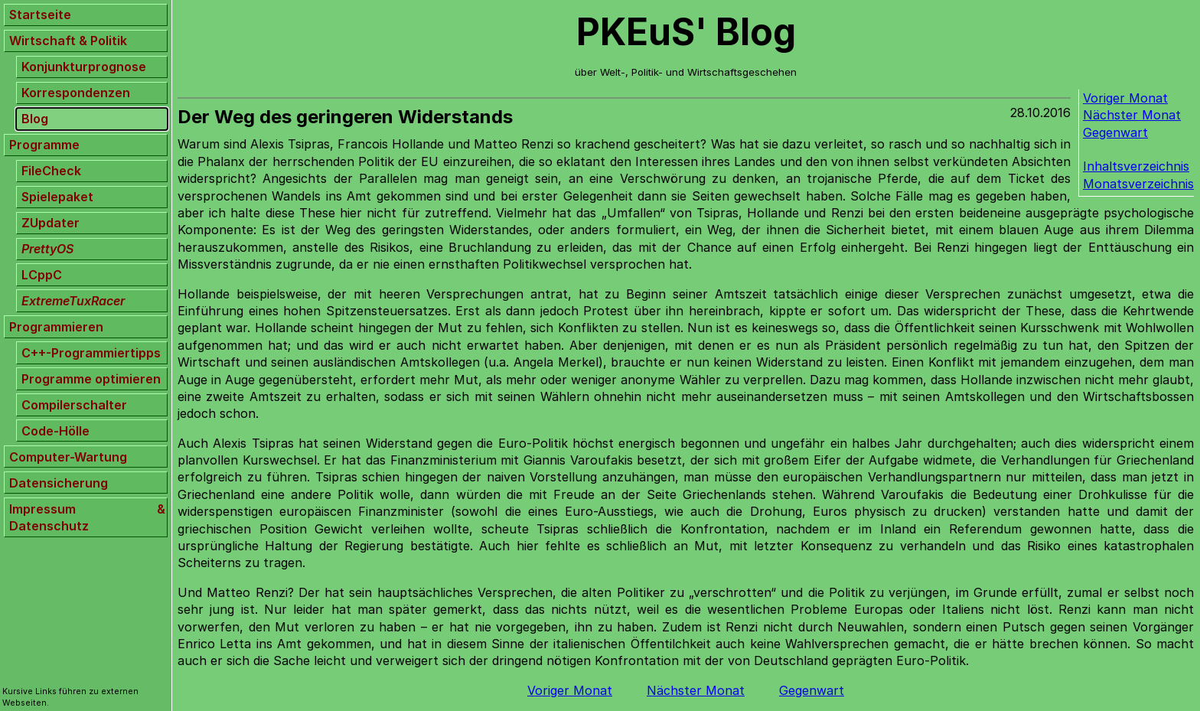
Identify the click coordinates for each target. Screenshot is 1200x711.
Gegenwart (1115, 132)
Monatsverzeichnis (1138, 183)
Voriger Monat (1125, 98)
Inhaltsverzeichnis (1136, 166)
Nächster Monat (1132, 114)
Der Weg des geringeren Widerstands (345, 117)
